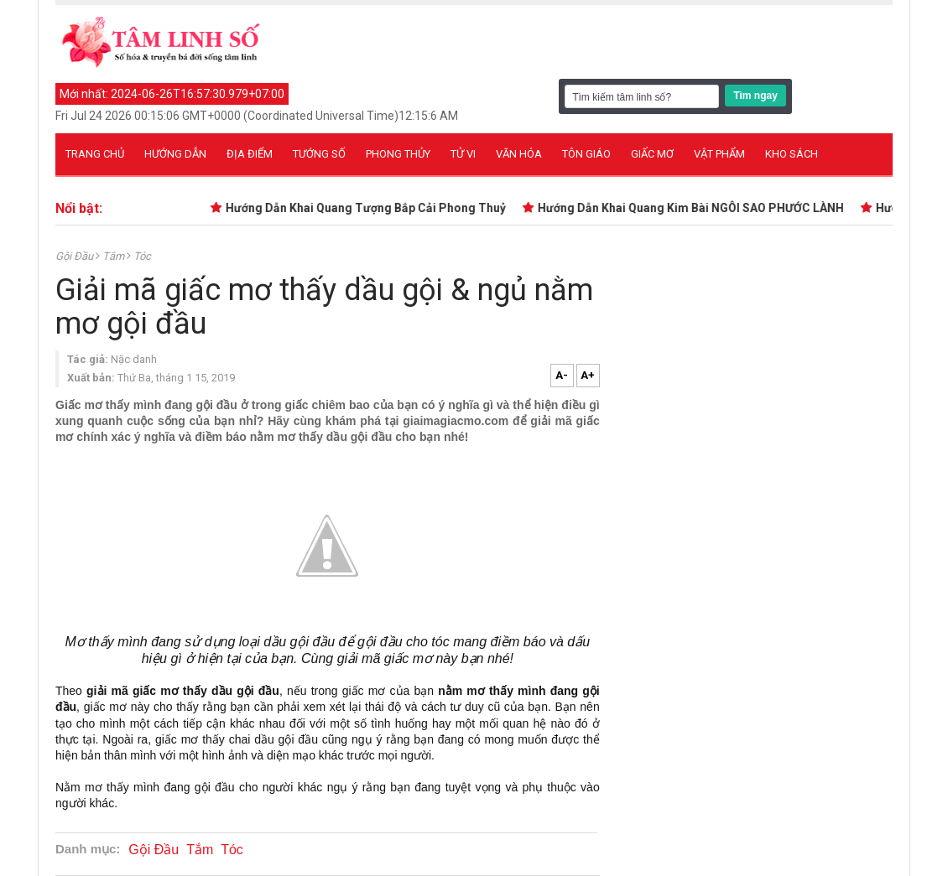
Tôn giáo (586, 154)
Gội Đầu (75, 256)
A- (561, 375)
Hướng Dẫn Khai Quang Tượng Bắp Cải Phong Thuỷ (372, 208)
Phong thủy (398, 154)
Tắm (114, 256)
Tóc (142, 256)
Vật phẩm (719, 154)
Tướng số (319, 154)
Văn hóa (519, 154)
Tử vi (463, 154)
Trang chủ (94, 154)
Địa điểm (250, 154)
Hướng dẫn (175, 154)
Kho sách (791, 154)
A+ (588, 375)
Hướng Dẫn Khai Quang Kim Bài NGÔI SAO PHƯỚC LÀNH (697, 208)
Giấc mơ (652, 154)
